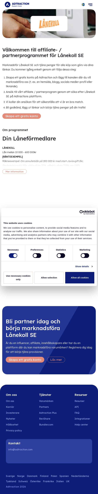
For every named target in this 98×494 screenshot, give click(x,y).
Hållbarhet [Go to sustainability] (12, 424)
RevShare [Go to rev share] (44, 418)
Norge (20, 476)
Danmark (32, 476)
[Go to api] (83, 406)
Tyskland (11, 481)
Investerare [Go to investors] (12, 412)
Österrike (35, 481)
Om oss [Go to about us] (10, 401)
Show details (82, 266)
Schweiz (23, 481)
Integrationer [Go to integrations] (82, 418)
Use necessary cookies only (18, 278)
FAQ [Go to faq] (77, 412)
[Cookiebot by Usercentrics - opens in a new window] (82, 212)
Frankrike (48, 481)
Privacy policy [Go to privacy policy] (14, 430)
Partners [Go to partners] (44, 406)
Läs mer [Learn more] (56, 360)
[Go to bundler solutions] (48, 424)
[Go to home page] (17, 4)
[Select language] (83, 4)
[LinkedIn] (11, 457)
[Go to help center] (83, 424)
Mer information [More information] (14, 171)
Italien (60, 481)
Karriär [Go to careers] (10, 406)
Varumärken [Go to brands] (46, 401)
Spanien (64, 476)
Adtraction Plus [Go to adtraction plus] (48, 412)
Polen (54, 476)
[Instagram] (21, 457)
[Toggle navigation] (90, 4)
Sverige (10, 476)
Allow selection (49, 277)
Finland (44, 476)
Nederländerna (80, 476)
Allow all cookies (80, 277)
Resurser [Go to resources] (79, 401)
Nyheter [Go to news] (10, 418)
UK (68, 481)
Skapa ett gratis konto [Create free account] (21, 116)
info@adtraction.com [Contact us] (20, 449)
